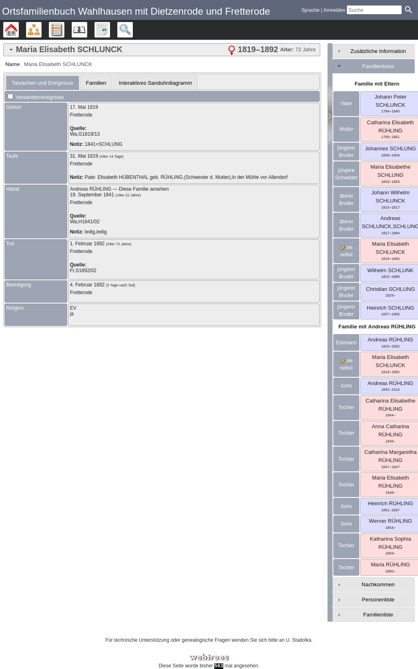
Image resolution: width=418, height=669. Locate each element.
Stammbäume (18, 30)
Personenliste (378, 599)
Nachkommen (378, 584)
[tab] (161, 49)
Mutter (346, 129)
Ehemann (346, 343)
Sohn (346, 386)
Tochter (346, 407)
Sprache (310, 10)
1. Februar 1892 (87, 243)
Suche (132, 30)
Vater (346, 103)
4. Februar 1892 (87, 285)
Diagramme (41, 30)
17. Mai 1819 (84, 107)
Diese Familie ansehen (144, 189)
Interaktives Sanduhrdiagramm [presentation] (155, 83)
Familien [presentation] (96, 83)
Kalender (87, 30)
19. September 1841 (92, 195)
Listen (64, 30)
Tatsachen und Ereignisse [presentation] (42, 83)
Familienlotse (378, 66)
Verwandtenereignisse (36, 97)
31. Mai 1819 (84, 156)
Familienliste (378, 615)
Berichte (109, 30)
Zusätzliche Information (378, 51)
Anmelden (334, 10)
